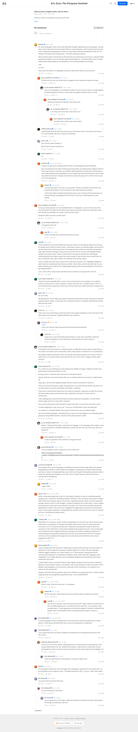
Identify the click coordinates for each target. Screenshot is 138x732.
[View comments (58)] (49, 14)
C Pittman (41, 519)
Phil (39, 666)
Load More (38, 710)
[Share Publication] (115, 3)
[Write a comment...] (71, 36)
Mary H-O (41, 494)
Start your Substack (62, 723)
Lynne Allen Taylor (44, 279)
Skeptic (40, 44)
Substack (60, 728)
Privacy (66, 718)
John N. (43, 141)
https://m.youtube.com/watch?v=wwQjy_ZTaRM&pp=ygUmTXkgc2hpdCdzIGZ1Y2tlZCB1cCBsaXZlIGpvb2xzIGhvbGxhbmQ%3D (72, 455)
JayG (46, 232)
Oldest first (98, 28)
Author (44, 324)
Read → (36, 21)
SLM (39, 242)
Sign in (132, 3)
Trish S (40, 310)
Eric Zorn (44, 322)
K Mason (44, 163)
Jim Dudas (41, 678)
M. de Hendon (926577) (52, 87)
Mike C (40, 293)
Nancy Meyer (42, 545)
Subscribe (122, 3)
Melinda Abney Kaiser (48, 642)
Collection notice (80, 718)
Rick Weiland (42, 618)
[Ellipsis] (102, 44)
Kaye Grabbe (45, 153)
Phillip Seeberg (46, 129)
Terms (72, 718)
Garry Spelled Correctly (49, 78)
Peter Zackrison (43, 366)
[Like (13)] (45, 14)
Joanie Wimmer (46, 447)
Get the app (78, 723)
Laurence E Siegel (44, 465)
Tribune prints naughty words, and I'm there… (51, 12)
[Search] (111, 3)
